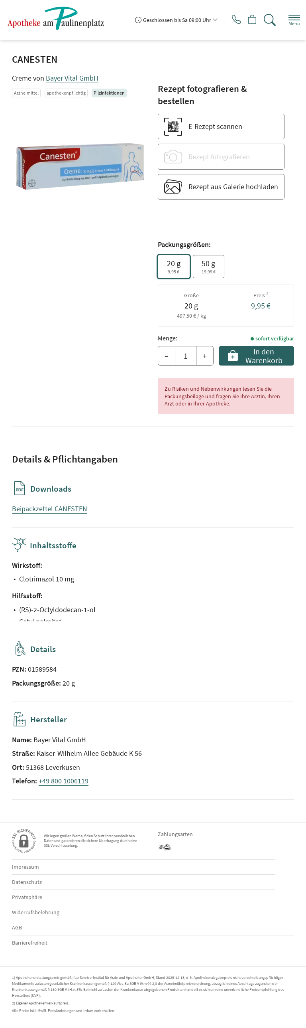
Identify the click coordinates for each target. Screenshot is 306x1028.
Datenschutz (27, 882)
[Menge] (185, 356)
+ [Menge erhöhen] (205, 356)
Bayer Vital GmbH (72, 78)
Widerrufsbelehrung (35, 912)
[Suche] (268, 20)
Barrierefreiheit (29, 942)
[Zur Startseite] (59, 18)
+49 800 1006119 (63, 780)
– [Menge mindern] (167, 356)
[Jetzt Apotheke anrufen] (230, 20)
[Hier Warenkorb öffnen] (249, 20)
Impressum (25, 866)
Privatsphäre (27, 897)
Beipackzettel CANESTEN (49, 508)
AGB (17, 927)
